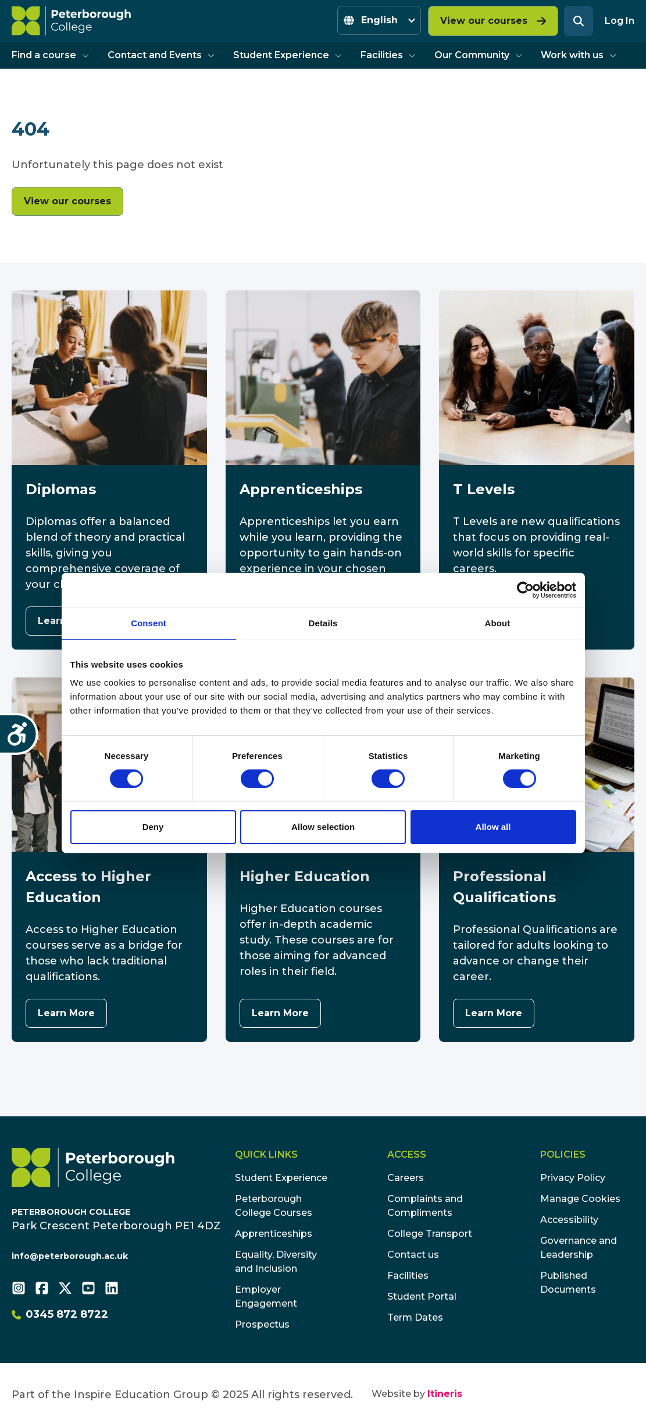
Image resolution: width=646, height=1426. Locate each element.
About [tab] (498, 623)
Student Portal (421, 1296)
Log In (619, 20)
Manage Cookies (580, 1198)
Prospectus (262, 1324)
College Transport (429, 1233)
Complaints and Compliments (425, 1205)
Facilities (388, 55)
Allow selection (323, 827)
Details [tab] (323, 623)
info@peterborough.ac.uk (70, 1256)
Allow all (493, 827)
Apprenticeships (273, 1233)
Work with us (578, 55)
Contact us (413, 1254)
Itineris (444, 1393)
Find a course (50, 55)
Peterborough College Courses (273, 1205)
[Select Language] (379, 20)
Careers (405, 1177)
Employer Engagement (266, 1296)
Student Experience (287, 55)
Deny (153, 827)
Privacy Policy (572, 1177)
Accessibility (569, 1219)
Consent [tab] (148, 623)
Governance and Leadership (578, 1247)
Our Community (478, 55)
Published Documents (568, 1282)
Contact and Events (161, 55)
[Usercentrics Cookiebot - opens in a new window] (525, 590)
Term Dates (415, 1317)
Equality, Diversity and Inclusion (276, 1261)
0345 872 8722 (60, 1314)
